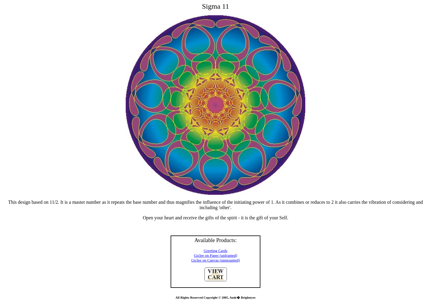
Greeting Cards (215, 250)
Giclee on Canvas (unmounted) (215, 260)
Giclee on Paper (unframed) (215, 255)
